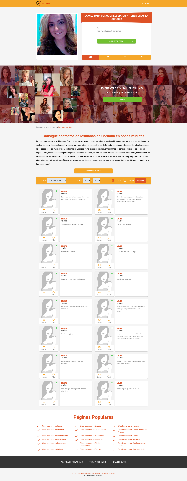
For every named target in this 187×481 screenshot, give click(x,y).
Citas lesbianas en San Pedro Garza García (132, 444)
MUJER (64, 191)
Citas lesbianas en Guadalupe (54, 439)
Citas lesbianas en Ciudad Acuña (55, 436)
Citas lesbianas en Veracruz (129, 439)
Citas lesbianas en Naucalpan (92, 439)
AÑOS (79, 180)
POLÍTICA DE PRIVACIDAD (71, 462)
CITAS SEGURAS (120, 462)
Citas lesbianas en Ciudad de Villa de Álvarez (132, 431)
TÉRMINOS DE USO (97, 462)
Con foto (118, 180)
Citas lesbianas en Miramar (53, 430)
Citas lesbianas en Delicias (90, 449)
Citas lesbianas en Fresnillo (129, 436)
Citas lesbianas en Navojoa (128, 426)
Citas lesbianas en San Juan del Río (132, 449)
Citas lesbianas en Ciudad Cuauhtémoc (90, 444)
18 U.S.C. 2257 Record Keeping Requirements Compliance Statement (93, 473)
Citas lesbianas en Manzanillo (92, 436)
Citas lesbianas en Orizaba (90, 426)
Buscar (43, 180)
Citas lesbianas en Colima (52, 449)
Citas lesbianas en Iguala (52, 426)
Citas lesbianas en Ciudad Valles (93, 430)
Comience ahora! (93, 171)
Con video (130, 180)
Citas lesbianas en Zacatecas (53, 443)
